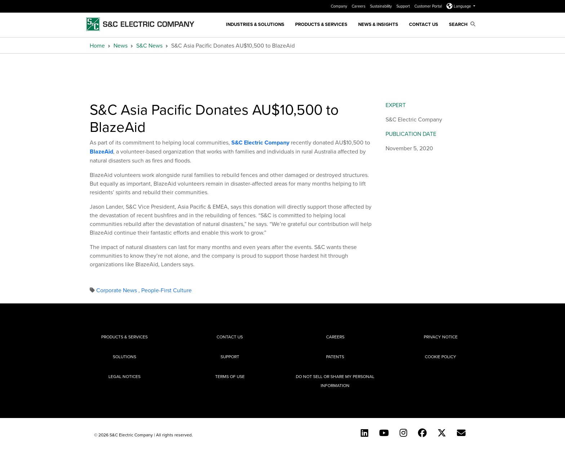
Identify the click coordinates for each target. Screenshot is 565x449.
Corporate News (118, 290)
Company (339, 6)
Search (462, 24)
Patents (335, 357)
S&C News (149, 45)
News (121, 45)
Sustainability (381, 6)
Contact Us (423, 24)
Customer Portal (428, 6)
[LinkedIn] (364, 433)
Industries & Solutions (255, 24)
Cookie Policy (440, 357)
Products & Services (321, 24)
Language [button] (459, 6)
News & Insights (378, 24)
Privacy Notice (441, 337)
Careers (359, 6)
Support (403, 6)
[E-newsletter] (461, 433)
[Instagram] (403, 433)
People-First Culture (166, 290)
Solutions (124, 357)
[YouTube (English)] (384, 433)
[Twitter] (441, 433)
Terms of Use (230, 376)
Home (97, 45)
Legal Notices (124, 376)
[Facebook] (422, 433)
